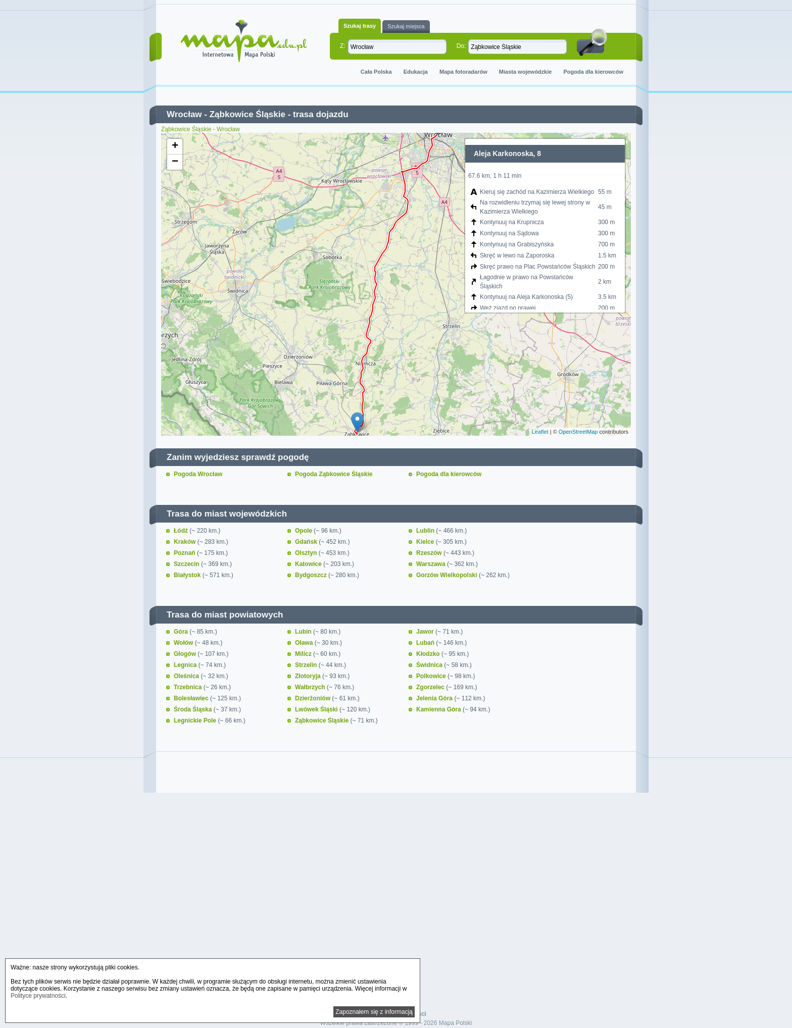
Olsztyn (307, 552)
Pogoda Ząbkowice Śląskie (333, 474)
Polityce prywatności (38, 995)
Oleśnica (187, 676)
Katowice (309, 564)
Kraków (185, 541)
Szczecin (187, 564)
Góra (181, 631)
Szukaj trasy (359, 26)
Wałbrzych (311, 687)
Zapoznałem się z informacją (374, 1011)
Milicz (304, 653)
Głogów (185, 653)
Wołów (184, 642)
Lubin (304, 631)
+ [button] (175, 146)
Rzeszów (429, 552)
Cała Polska (376, 72)
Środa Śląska (194, 709)
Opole (304, 530)
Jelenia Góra (435, 698)
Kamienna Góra (439, 709)
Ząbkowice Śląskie (247, 114)
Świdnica (430, 665)
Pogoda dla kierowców (593, 72)
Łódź (181, 530)
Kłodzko (428, 653)
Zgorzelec (431, 687)
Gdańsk (307, 541)
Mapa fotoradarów (463, 72)
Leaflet (540, 432)
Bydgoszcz (311, 575)
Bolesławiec (192, 698)
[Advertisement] (396, 882)
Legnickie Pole (196, 720)
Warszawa (431, 564)
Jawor (425, 631)
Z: (342, 45)
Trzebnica (189, 687)
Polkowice (432, 676)
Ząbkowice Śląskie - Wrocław (200, 129)
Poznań (185, 552)
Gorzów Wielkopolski (447, 575)
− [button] (175, 162)
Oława (305, 642)
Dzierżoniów (313, 698)
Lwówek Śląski (317, 709)
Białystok (188, 575)
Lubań (426, 642)
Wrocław (184, 114)
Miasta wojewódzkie (525, 72)
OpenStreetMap (578, 432)
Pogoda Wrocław (198, 474)
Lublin (426, 530)
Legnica (186, 665)
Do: (461, 45)
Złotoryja (308, 676)
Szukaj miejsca (405, 26)
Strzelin (307, 665)
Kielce (426, 541)
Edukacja (416, 72)
